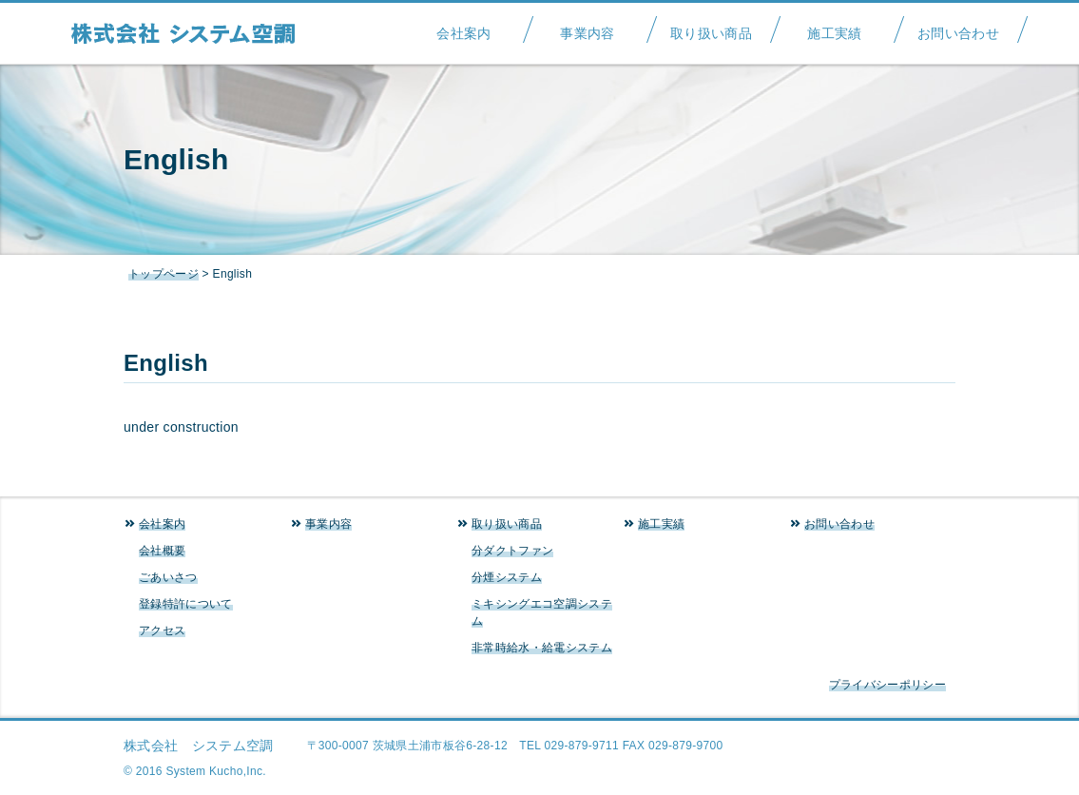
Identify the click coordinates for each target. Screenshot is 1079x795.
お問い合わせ (958, 27)
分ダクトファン (512, 550)
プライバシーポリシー (887, 684)
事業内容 (587, 27)
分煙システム (507, 577)
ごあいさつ (168, 577)
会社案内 (463, 27)
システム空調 (193, 33)
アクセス (162, 630)
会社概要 (162, 550)
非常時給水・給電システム (542, 647)
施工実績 (834, 27)
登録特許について (186, 604)
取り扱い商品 (711, 27)
